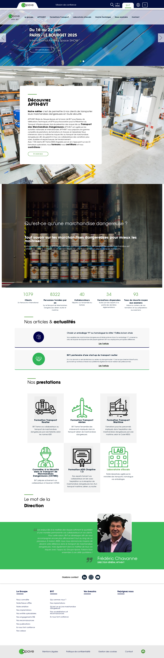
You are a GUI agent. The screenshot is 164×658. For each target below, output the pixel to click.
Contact (135, 17)
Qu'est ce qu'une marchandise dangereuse (63, 607)
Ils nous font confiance (25, 627)
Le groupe (29, 17)
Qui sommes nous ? (58, 600)
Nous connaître (22, 600)
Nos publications (23, 624)
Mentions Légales (50, 651)
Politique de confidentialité (78, 651)
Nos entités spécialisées (26, 613)
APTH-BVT (41, 17)
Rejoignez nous (125, 592)
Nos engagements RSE (25, 617)
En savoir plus (42, 50)
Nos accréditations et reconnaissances (59, 612)
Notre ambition (22, 607)
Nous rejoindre (121, 17)
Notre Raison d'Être (24, 603)
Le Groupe (21, 592)
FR (145, 5)
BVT (52, 592)
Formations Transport (59, 17)
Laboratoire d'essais (82, 17)
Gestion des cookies (107, 651)
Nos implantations (23, 610)
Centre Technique (103, 17)
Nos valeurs (21, 631)
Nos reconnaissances (25, 620)
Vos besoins (90, 592)
